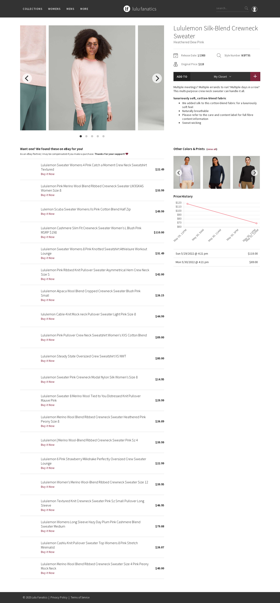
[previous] (27, 78)
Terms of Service (80, 597)
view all (211, 149)
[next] (157, 78)
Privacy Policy (59, 597)
